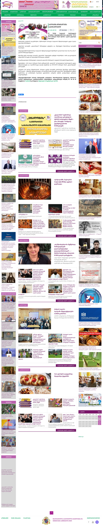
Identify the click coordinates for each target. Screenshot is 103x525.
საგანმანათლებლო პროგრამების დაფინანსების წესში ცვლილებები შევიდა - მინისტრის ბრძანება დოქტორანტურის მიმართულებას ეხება (90, 324)
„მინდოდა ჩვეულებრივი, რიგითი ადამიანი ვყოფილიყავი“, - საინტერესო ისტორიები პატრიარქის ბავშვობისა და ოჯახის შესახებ (8, 287)
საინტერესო (47, 15)
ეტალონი (7, 15)
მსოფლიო (84, 12)
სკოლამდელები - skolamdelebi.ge (67, 12)
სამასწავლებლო (34, 12)
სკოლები (23, 12)
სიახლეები (14, 12)
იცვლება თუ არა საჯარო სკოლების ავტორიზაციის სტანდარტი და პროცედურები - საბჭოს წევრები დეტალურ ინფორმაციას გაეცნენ (8, 226)
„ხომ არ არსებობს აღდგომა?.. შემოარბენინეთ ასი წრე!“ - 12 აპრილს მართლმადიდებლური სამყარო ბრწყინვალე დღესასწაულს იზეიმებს (90, 65)
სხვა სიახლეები (95, 12)
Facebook (27, 81)
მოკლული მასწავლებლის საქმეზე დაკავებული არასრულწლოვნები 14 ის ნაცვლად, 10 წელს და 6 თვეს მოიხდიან (90, 257)
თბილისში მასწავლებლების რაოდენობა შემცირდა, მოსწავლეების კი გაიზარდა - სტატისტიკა (88, 390)
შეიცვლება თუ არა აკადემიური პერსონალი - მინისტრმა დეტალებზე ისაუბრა (8, 172)
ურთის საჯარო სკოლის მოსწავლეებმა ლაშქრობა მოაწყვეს (7, 416)
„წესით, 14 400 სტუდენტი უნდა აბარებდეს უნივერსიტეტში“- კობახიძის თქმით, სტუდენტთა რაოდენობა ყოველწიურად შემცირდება (8, 307)
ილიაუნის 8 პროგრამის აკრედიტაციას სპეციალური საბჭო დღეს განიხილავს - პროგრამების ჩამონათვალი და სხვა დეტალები (9, 83)
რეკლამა (26, 518)
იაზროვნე (61, 15)
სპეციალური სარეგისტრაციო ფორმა (48, 81)
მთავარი (5, 12)
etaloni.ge (80, 436)
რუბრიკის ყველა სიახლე (65, 171)
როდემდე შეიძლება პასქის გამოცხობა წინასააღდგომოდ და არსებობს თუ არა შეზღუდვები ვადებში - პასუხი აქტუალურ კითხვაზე (90, 348)
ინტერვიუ (33, 15)
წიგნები (84, 15)
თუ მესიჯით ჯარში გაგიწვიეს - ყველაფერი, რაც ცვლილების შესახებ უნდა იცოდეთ (8, 98)
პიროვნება (20, 15)
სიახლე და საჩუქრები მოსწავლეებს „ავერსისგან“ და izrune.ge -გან (8, 34)
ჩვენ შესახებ (16, 518)
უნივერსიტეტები (47, 12)
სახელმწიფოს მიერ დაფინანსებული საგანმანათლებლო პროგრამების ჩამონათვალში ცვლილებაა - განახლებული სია (9, 118)
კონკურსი (95, 15)
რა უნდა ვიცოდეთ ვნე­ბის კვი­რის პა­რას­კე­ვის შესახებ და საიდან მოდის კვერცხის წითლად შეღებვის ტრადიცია (89, 135)
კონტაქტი (4, 518)
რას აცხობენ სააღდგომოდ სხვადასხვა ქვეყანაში (90, 111)
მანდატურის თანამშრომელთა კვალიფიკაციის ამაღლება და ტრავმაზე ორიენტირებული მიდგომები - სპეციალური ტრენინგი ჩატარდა (8, 137)
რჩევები (73, 15)
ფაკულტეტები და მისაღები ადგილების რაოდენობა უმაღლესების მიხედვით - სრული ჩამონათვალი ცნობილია (8, 343)
